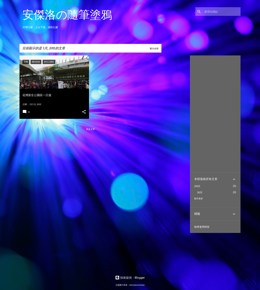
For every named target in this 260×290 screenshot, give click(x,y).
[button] (84, 112)
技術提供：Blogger (130, 277)
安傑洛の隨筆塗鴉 (67, 14)
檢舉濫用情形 (201, 226)
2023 (197, 186)
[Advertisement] (175, 109)
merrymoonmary (137, 285)
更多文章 (90, 129)
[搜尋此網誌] (221, 11)
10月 (199, 192)
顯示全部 (154, 48)
